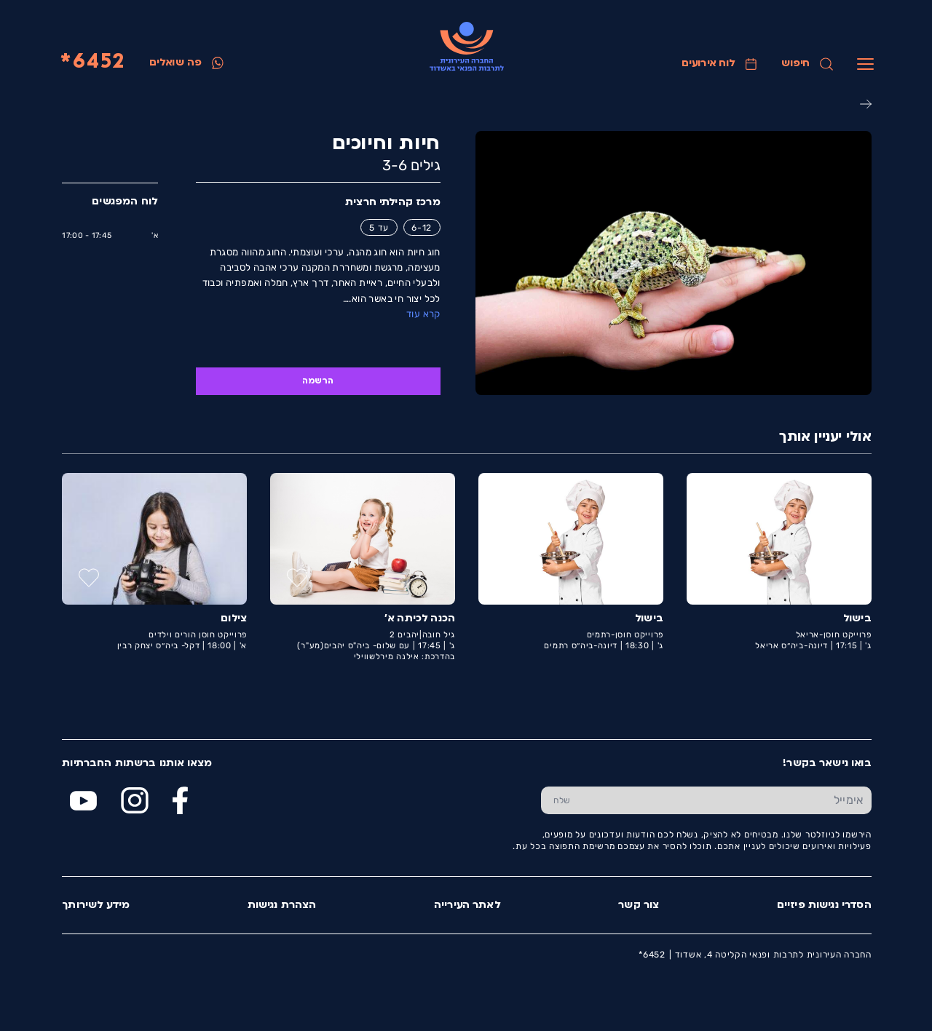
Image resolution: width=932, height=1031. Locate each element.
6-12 (421, 228)
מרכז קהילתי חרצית (392, 202)
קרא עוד (423, 313)
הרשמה (317, 381)
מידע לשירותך (95, 905)
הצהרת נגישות (281, 905)
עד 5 (378, 228)
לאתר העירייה (466, 905)
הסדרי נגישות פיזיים (823, 905)
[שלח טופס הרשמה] (561, 800)
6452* (92, 62)
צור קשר (637, 905)
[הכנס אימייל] (726, 800)
